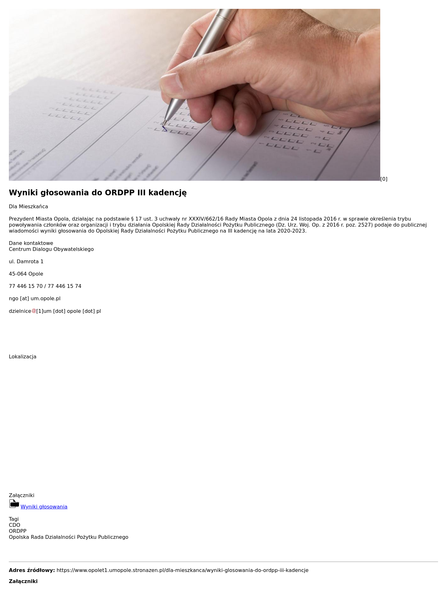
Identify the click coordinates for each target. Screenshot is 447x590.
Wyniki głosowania (44, 507)
